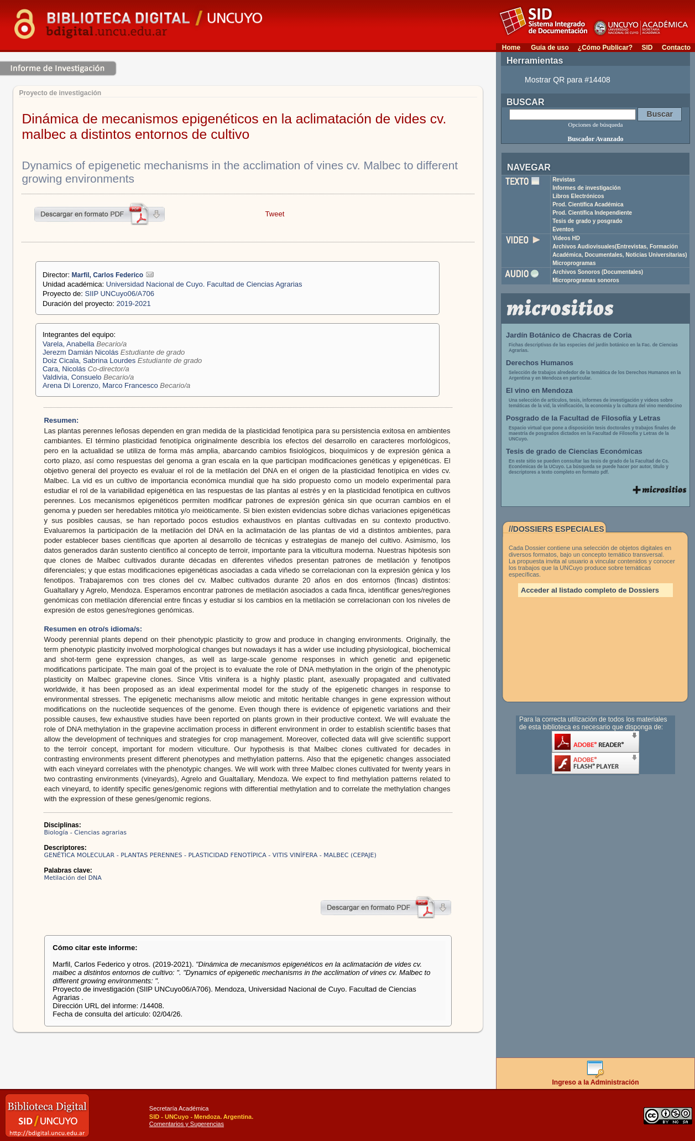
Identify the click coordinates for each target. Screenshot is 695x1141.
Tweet (275, 214)
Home (511, 47)
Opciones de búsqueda (595, 124)
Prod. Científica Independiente (592, 213)
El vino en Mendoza (539, 390)
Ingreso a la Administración (595, 1079)
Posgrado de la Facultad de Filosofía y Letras (583, 418)
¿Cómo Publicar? (605, 47)
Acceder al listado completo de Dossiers (590, 590)
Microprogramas (573, 263)
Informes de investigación (586, 188)
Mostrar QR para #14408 (567, 79)
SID (646, 47)
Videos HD (566, 238)
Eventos (563, 229)
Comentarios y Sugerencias (186, 1124)
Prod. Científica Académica (588, 204)
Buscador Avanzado (595, 139)
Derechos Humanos (539, 363)
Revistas (563, 180)
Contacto (676, 47)
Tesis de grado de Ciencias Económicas (574, 451)
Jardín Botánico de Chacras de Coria (569, 335)
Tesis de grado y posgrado (587, 221)
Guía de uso (550, 47)
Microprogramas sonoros (585, 280)
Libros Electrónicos (578, 196)
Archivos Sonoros (597, 272)
